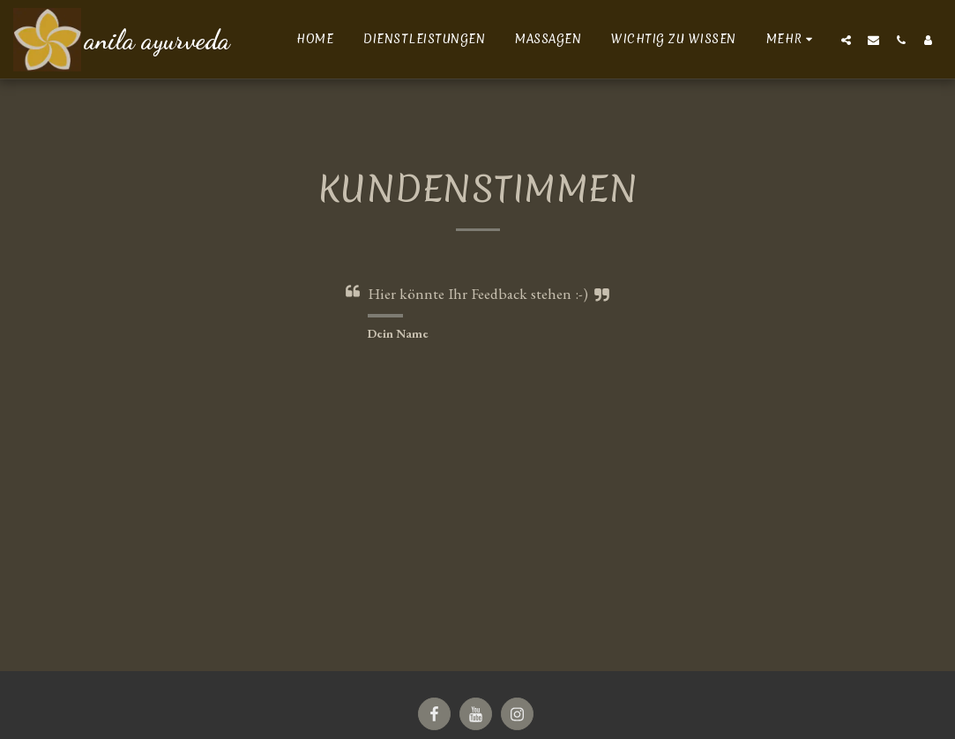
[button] (846, 40)
